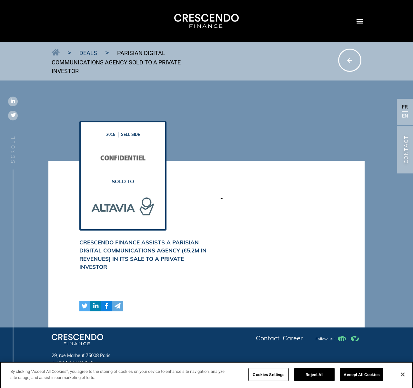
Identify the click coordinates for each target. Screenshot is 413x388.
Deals (88, 53)
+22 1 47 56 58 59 (73, 363)
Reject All (314, 376)
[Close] (403, 377)
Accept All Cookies (361, 376)
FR (405, 107)
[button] (359, 21)
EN (405, 116)
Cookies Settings (269, 376)
